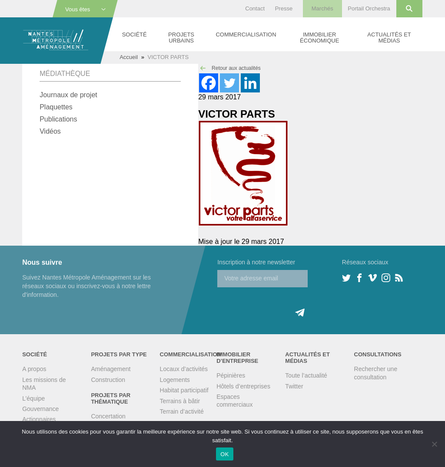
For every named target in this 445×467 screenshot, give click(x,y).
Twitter (294, 386)
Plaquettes (56, 107)
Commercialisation (246, 34)
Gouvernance (40, 408)
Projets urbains (181, 37)
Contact (255, 8)
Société (134, 34)
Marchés (322, 8)
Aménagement (110, 368)
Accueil (129, 57)
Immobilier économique (319, 37)
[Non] (434, 444)
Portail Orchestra (369, 8)
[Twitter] (229, 82)
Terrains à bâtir (180, 401)
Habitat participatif (184, 390)
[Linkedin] (250, 82)
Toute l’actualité (306, 375)
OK (224, 454)
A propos (34, 368)
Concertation (108, 416)
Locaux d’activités (184, 368)
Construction (108, 379)
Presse (283, 8)
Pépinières (230, 375)
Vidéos (50, 131)
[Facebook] (208, 82)
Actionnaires (39, 419)
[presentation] (283, 304)
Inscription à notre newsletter (256, 262)
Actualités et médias (389, 37)
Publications (58, 119)
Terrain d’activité (182, 411)
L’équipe (33, 398)
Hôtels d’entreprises (243, 386)
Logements (175, 379)
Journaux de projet (68, 95)
